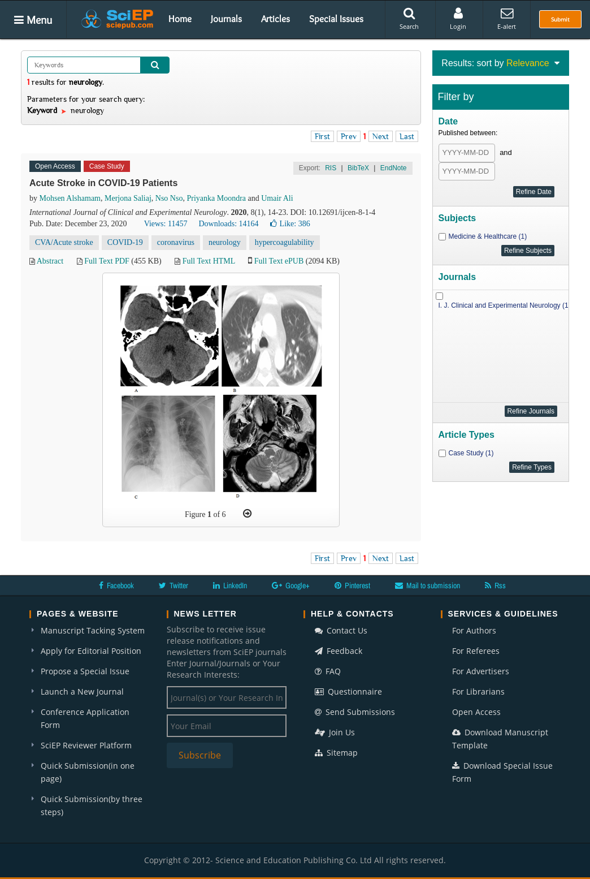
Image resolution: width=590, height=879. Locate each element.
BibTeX (358, 168)
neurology (225, 242)
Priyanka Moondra (216, 198)
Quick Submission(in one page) (88, 772)
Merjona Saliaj (128, 198)
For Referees (476, 650)
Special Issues (336, 18)
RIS (330, 168)
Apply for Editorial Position (91, 650)
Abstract (50, 261)
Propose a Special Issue (85, 671)
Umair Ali (277, 198)
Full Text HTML (209, 261)
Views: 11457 (166, 223)
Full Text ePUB (278, 261)
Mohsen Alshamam (70, 198)
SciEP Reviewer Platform (86, 745)
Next (380, 136)
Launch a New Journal (82, 691)
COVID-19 (125, 242)
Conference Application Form (85, 718)
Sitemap (336, 752)
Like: (290, 223)
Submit (560, 19)
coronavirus (175, 242)
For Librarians (478, 691)
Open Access (476, 711)
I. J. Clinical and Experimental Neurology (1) (505, 305)
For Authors (474, 630)
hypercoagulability (284, 242)
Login (458, 19)
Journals (226, 18)
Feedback (338, 650)
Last (407, 136)
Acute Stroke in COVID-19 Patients (103, 183)
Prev (349, 136)
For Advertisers (480, 671)
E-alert (506, 19)
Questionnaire (348, 691)
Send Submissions (355, 711)
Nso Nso (169, 198)
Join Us (335, 732)
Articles (275, 18)
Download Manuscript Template (500, 739)
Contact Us (341, 630)
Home (180, 18)
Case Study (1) (471, 453)
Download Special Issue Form (502, 772)
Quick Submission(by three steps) (91, 805)
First (322, 136)
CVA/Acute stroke (64, 242)
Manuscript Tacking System (93, 630)
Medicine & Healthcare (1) (488, 236)
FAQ (328, 671)
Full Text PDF (106, 261)
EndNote (393, 168)
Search (409, 19)
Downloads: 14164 (228, 223)
